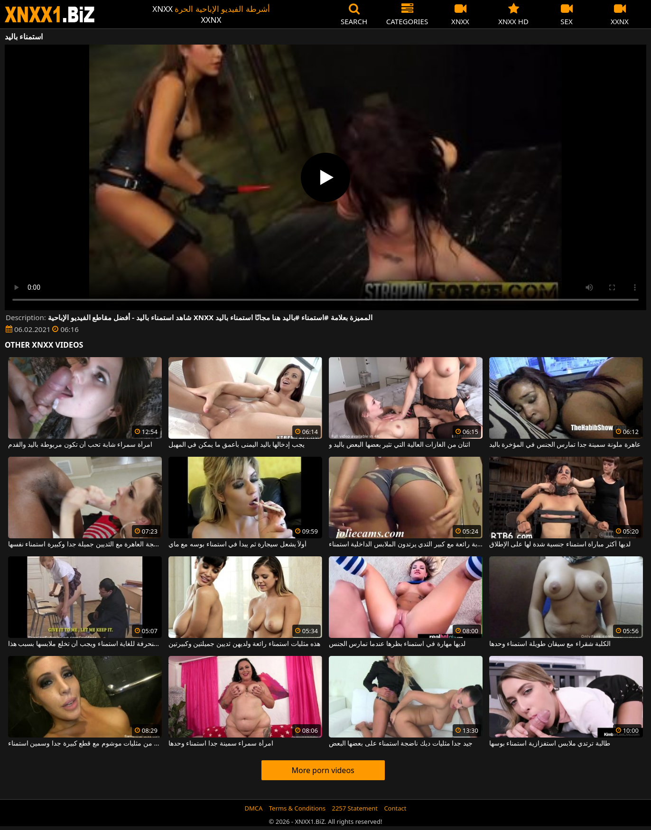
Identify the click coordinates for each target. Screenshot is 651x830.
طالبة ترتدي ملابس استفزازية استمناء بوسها (549, 743)
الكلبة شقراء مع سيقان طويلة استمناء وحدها (550, 644)
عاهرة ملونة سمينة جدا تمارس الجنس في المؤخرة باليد (565, 445)
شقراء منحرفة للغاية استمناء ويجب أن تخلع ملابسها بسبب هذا (85, 644)
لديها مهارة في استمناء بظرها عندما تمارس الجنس (397, 644)
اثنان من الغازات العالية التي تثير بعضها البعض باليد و (400, 445)
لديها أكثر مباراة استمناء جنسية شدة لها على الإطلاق (560, 544)
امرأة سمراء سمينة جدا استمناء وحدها (220, 743)
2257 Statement (355, 808)
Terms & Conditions (297, 808)
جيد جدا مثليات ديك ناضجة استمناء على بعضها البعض (401, 743)
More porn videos (322, 770)
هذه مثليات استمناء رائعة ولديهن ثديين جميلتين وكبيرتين (244, 644)
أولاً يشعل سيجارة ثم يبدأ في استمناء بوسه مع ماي (237, 544)
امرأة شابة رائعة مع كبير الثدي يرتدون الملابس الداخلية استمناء (406, 544)
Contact (395, 808)
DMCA (254, 808)
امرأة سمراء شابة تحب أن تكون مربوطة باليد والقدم (80, 445)
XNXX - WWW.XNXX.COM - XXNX (50, 14)
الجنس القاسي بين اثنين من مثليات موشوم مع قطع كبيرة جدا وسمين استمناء (85, 743)
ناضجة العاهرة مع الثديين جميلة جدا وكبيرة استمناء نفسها (85, 544)
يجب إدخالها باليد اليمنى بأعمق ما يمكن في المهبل (236, 445)
